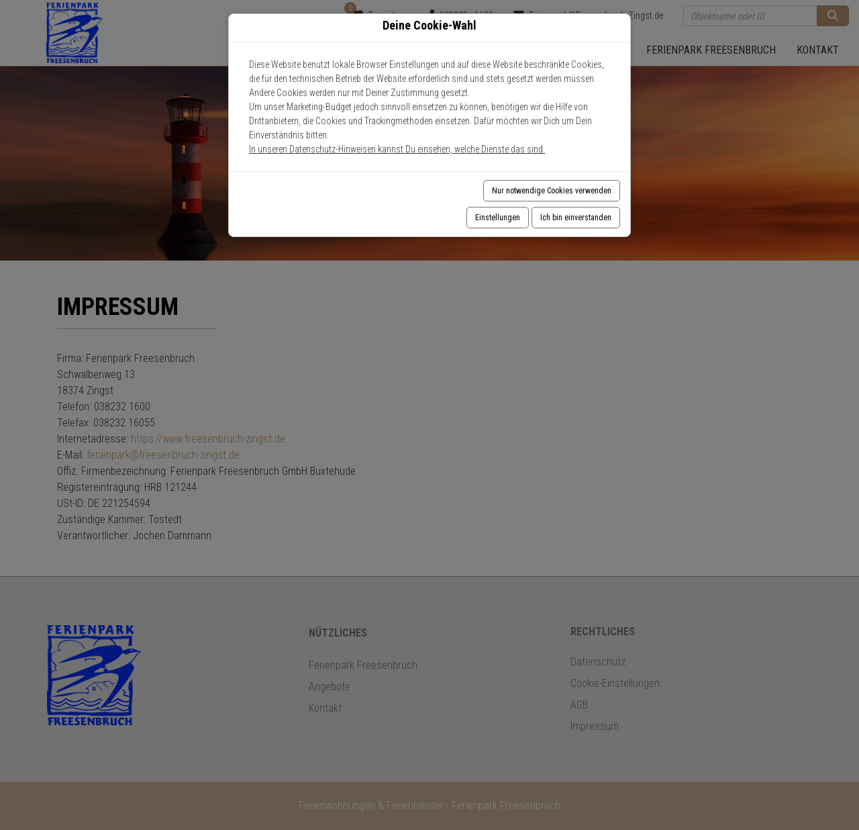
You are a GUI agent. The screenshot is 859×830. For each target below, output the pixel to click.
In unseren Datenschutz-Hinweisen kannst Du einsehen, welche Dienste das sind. (397, 149)
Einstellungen (497, 217)
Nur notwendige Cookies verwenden (551, 190)
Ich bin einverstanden (575, 217)
